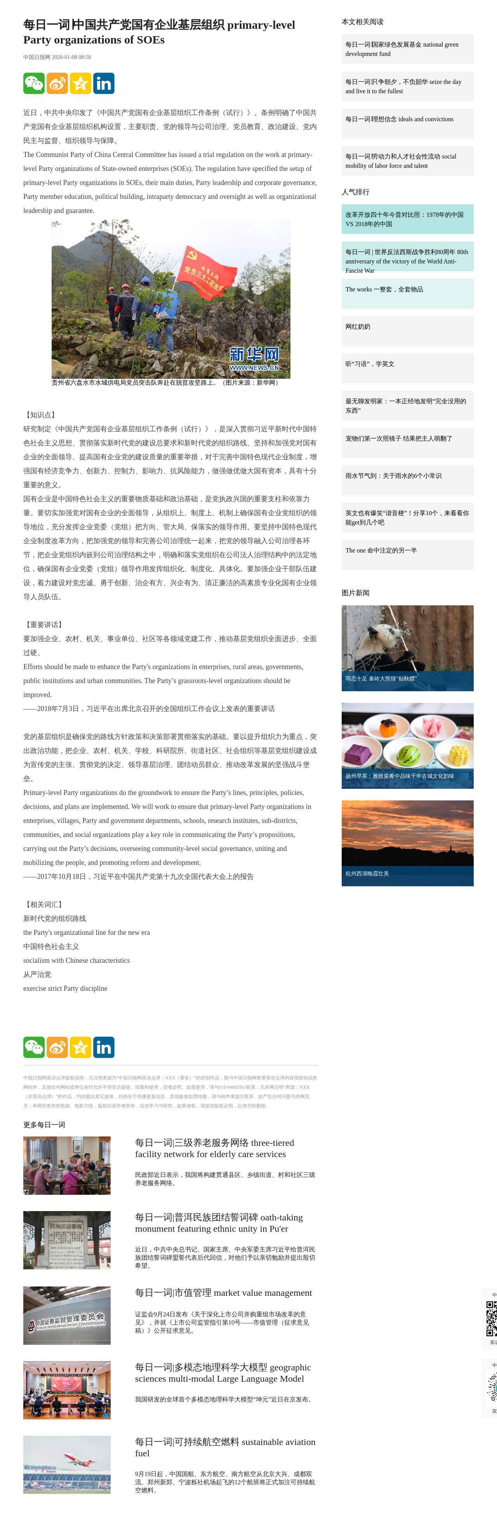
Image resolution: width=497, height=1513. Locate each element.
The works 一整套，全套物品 (384, 289)
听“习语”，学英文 (370, 364)
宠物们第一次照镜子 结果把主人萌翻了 (399, 438)
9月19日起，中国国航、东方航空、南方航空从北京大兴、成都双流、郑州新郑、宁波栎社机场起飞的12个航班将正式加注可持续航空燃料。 (225, 1482)
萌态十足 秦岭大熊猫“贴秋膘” (381, 679)
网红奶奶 (358, 326)
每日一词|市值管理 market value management (223, 1293)
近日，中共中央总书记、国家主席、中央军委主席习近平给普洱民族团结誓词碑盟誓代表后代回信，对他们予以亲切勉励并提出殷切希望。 (225, 1257)
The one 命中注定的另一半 (381, 550)
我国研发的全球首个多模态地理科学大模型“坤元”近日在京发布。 (225, 1399)
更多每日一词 (44, 1125)
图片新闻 (356, 593)
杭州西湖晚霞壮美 (367, 874)
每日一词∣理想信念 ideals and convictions (400, 119)
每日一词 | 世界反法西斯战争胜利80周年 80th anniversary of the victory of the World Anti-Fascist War (407, 261)
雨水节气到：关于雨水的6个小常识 (394, 475)
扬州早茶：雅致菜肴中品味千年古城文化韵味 (400, 776)
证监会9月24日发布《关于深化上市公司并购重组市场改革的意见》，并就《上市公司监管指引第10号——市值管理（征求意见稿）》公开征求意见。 (222, 1322)
